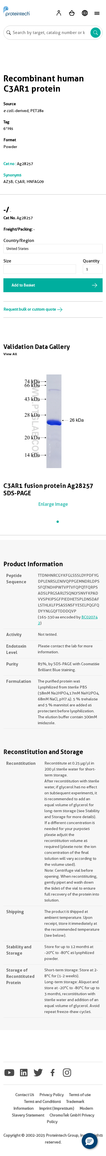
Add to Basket (23, 285)
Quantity (91, 261)
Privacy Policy (51, 1094)
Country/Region (18, 240)
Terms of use (80, 1094)
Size (7, 261)
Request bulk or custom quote (33, 309)
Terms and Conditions (42, 1101)
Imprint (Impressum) (56, 1108)
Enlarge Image (53, 504)
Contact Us (24, 1094)
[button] (90, 1141)
